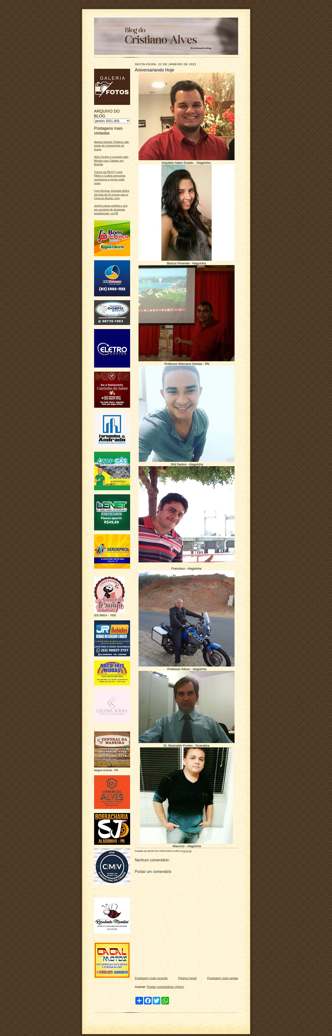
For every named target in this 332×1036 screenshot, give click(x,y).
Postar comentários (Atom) (165, 987)
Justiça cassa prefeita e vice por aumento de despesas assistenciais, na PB (111, 209)
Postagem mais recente (151, 978)
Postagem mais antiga (222, 978)
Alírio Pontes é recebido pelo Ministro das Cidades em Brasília (111, 160)
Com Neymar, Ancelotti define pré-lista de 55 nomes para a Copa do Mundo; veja (111, 194)
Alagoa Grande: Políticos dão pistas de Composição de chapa (111, 145)
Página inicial (187, 978)
